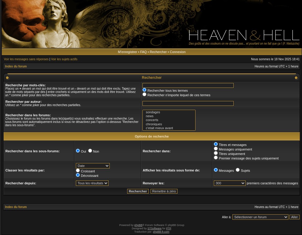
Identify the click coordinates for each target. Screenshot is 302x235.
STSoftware (155, 228)
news (169, 116)
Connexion (178, 52)
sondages (169, 112)
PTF (168, 228)
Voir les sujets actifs (64, 59)
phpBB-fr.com (161, 231)
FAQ (143, 52)
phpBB (138, 225)
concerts (169, 120)
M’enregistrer (127, 52)
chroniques (169, 124)
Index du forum (16, 66)
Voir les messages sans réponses (26, 59)
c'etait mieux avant (169, 128)
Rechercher (158, 52)
